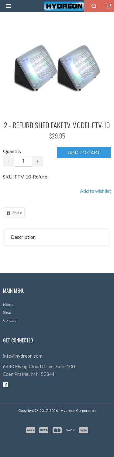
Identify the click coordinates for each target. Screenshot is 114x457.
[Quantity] (23, 161)
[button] (8, 6)
